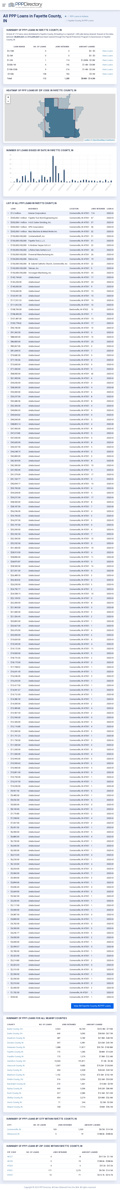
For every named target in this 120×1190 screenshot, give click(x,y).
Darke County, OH (14, 1033)
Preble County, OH (15, 1079)
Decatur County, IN (15, 1043)
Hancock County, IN (16, 1065)
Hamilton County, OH (16, 1061)
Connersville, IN (14, 1129)
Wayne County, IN (14, 1107)
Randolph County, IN (16, 1084)
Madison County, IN (16, 1075)
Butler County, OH (15, 1029)
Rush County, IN (14, 1093)
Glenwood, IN (13, 1134)
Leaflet (87, 140)
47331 (10, 1170)
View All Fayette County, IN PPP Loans (92, 1006)
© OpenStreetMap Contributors (103, 140)
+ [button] (8, 97)
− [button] (8, 101)
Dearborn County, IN (16, 1038)
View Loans (107, 51)
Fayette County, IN (15, 1052)
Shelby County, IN (14, 1097)
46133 (10, 1161)
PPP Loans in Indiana (79, 16)
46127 (10, 1156)
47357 (10, 1175)
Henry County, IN (14, 1070)
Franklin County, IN (15, 1056)
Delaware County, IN (16, 1047)
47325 (10, 1165)
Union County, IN (14, 1102)
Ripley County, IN (14, 1088)
